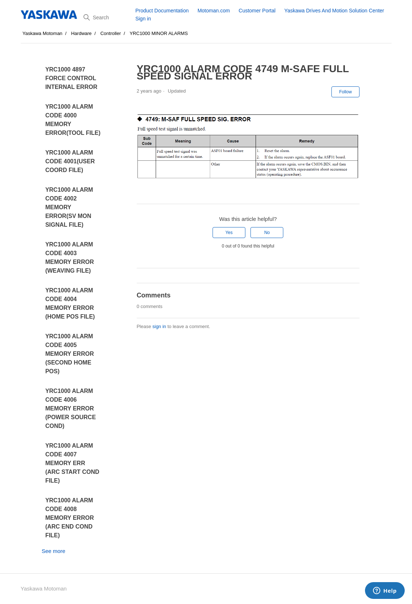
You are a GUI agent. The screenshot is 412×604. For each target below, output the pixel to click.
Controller (110, 33)
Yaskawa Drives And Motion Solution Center (334, 10)
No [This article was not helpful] (267, 232)
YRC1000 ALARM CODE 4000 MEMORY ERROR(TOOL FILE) (72, 120)
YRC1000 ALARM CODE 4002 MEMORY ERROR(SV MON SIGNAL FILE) (69, 207)
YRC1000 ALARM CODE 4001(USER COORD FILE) (70, 161)
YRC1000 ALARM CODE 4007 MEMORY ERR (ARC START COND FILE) (72, 463)
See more (53, 551)
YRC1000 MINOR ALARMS (158, 33)
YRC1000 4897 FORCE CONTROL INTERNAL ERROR (71, 78)
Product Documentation (161, 10)
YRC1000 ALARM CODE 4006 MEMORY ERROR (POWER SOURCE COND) (70, 408)
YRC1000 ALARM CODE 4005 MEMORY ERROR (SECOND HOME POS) (69, 353)
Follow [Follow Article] (345, 91)
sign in (159, 326)
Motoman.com (214, 10)
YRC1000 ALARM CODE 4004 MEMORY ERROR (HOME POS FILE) (70, 303)
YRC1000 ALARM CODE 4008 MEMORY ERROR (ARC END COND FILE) (69, 517)
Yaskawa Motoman (43, 33)
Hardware (81, 33)
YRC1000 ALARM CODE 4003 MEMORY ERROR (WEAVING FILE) (69, 257)
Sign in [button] (143, 19)
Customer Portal (257, 10)
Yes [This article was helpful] (229, 232)
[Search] (107, 17)
